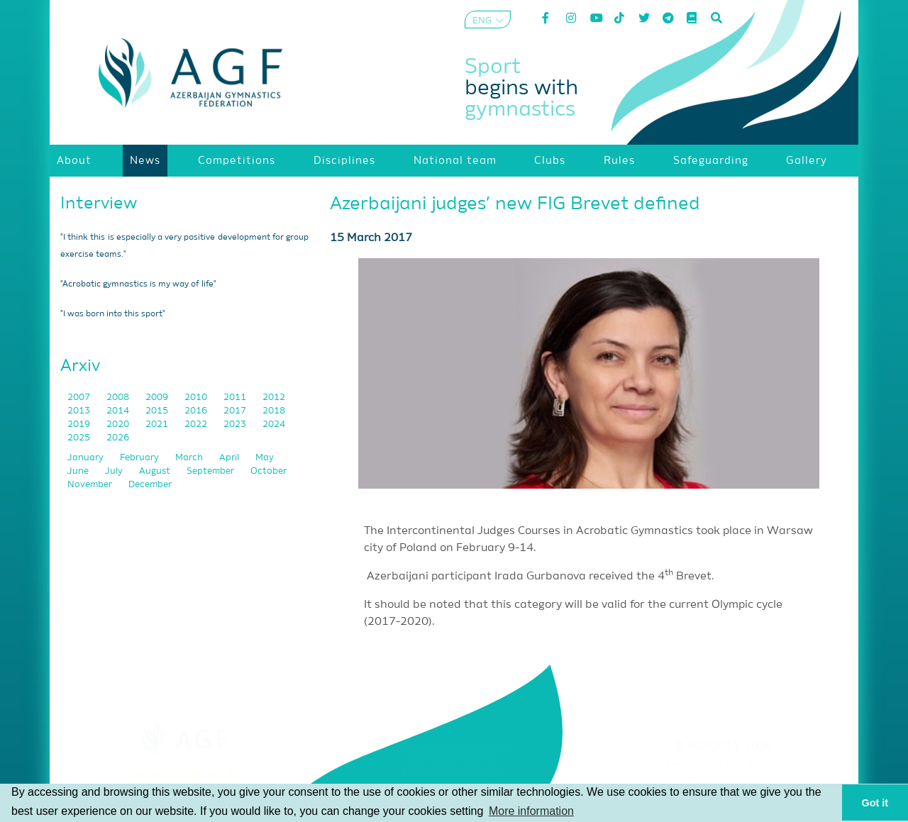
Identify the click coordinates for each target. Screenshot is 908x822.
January (86, 457)
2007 (79, 397)
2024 (273, 424)
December (150, 484)
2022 (196, 424)
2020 (118, 424)
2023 (235, 424)
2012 (273, 397)
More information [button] (531, 811)
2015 (157, 411)
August (155, 471)
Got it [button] (875, 803)
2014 (118, 411)
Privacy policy (724, 782)
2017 (235, 411)
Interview (98, 203)
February (140, 457)
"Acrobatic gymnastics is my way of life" (138, 284)
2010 (196, 397)
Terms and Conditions (723, 764)
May (264, 457)
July (115, 471)
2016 (196, 411)
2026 (117, 438)
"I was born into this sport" (112, 314)
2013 (79, 411)
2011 (235, 397)
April (230, 457)
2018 (273, 411)
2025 (79, 438)
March (190, 457)
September (211, 471)
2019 (79, 424)
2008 (118, 397)
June (79, 471)
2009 (157, 397)
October (268, 471)
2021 (157, 424)
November (90, 484)
